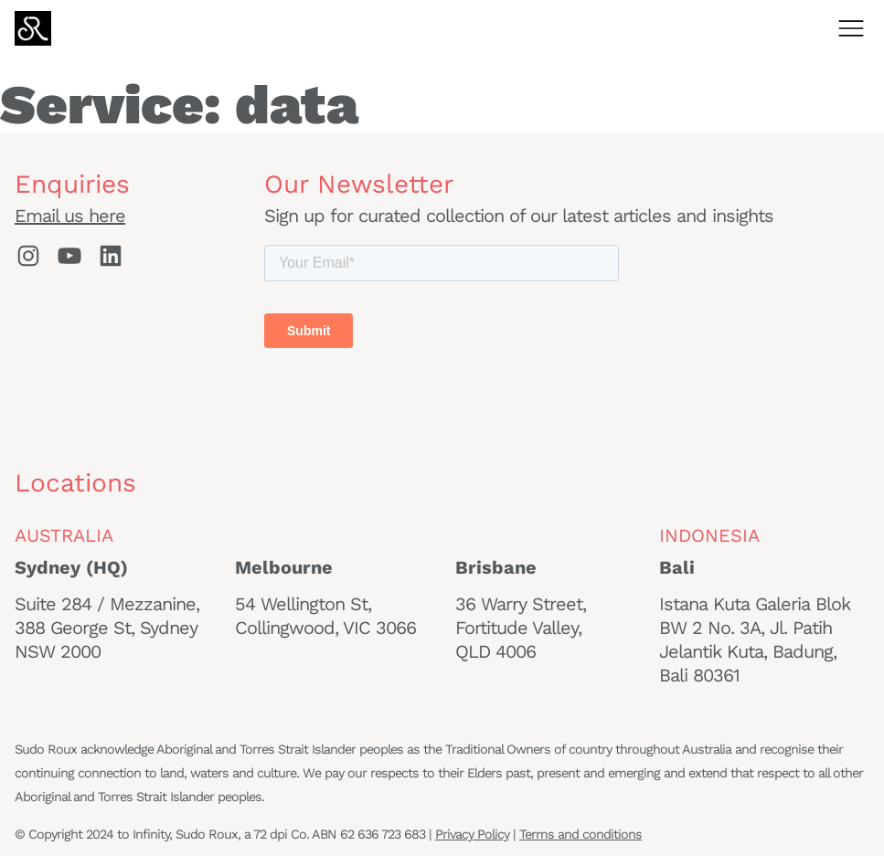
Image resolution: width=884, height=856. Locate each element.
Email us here (70, 216)
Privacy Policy (472, 834)
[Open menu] (851, 28)
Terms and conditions (580, 834)
